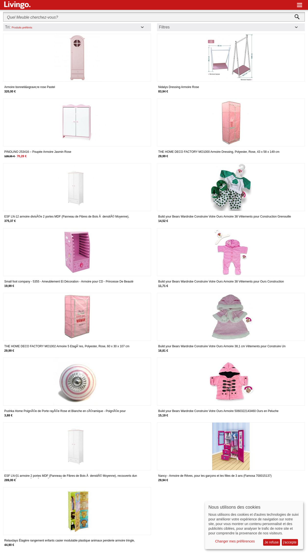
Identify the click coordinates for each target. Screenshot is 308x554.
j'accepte (290, 542)
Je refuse (272, 542)
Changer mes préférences (235, 541)
